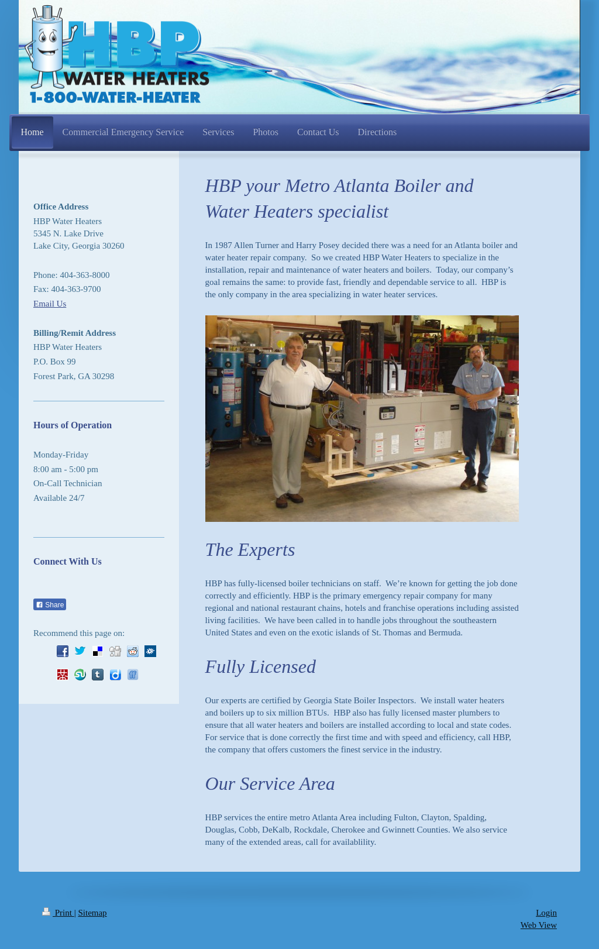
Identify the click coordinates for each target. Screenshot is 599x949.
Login (546, 912)
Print (58, 912)
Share (50, 605)
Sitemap (92, 912)
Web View (539, 925)
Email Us (49, 303)
